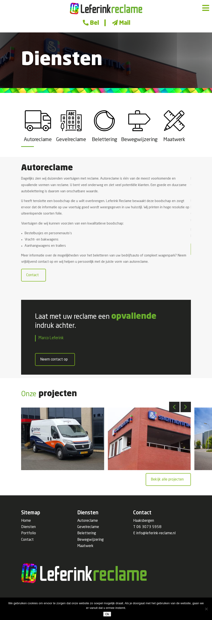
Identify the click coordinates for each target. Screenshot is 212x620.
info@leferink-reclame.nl (156, 533)
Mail (120, 23)
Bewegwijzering (90, 540)
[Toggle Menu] (205, 8)
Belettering (86, 533)
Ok (107, 614)
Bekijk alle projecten (167, 479)
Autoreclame (87, 521)
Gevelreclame (88, 527)
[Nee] (206, 609)
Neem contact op (54, 359)
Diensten (28, 527)
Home (26, 521)
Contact (32, 275)
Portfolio (28, 533)
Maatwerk (85, 546)
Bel (90, 23)
